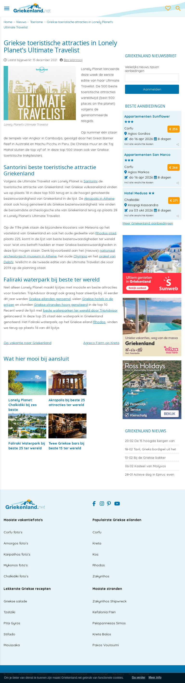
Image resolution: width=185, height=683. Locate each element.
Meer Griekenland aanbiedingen (148, 223)
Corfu (96, 532)
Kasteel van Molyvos (145, 466)
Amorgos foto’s (16, 543)
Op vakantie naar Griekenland (27, 343)
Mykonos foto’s (16, 565)
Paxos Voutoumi (105, 645)
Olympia (80, 256)
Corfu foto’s (13, 532)
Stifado (9, 634)
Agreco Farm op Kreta (101, 343)
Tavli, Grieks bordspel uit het (150, 449)
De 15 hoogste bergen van (150, 441)
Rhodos (99, 322)
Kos (95, 554)
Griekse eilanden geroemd (50, 299)
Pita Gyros (12, 623)
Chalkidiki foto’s (16, 576)
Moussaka (12, 645)
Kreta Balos (101, 634)
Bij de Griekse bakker (145, 458)
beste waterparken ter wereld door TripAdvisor (80, 310)
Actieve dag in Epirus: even (149, 474)
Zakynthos (100, 576)
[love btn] (168, 8)
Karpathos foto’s (17, 554)
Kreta (96, 543)
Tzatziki (9, 612)
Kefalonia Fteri (104, 612)
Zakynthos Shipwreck (109, 601)
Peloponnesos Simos (109, 623)
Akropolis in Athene (99, 198)
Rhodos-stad (105, 233)
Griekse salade (15, 601)
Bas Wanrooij (73, 60)
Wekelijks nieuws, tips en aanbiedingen (142, 69)
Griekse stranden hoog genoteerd (61, 304)
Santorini (91, 181)
